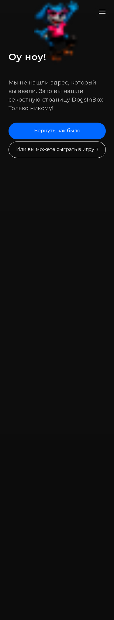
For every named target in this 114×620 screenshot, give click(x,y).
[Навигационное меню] (102, 12)
